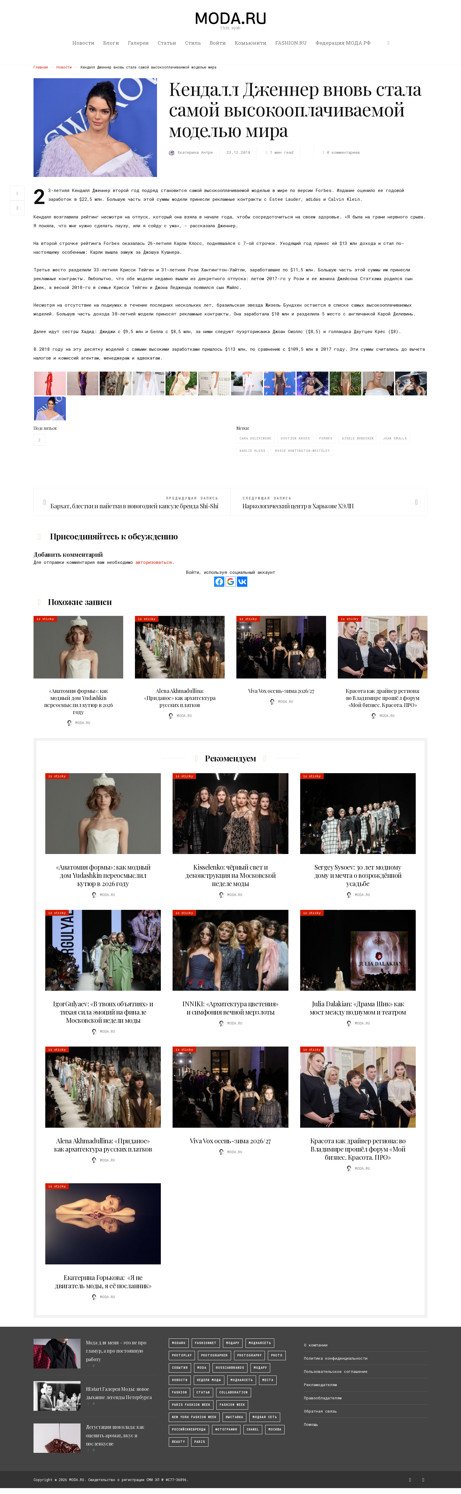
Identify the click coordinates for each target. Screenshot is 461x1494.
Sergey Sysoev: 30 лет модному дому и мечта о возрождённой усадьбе (358, 875)
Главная (41, 67)
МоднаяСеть (260, 1343)
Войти (218, 42)
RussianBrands (230, 1368)
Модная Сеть (265, 1417)
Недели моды (209, 1380)
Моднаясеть (241, 1380)
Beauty (178, 1442)
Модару (260, 1368)
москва (274, 1429)
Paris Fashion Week (191, 1405)
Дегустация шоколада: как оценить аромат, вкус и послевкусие (115, 1435)
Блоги (111, 42)
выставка (234, 1417)
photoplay (182, 1355)
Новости (83, 42)
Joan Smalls (395, 438)
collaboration (233, 1392)
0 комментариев (340, 152)
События (180, 1368)
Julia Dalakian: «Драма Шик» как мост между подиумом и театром (358, 1007)
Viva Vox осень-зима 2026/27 (281, 690)
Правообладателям (323, 1398)
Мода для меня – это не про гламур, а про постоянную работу (116, 1351)
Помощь (311, 1424)
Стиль (193, 42)
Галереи (138, 42)
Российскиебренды (189, 1429)
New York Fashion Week (194, 1417)
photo (277, 1355)
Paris (199, 1442)
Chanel (253, 1429)
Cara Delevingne (255, 438)
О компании (316, 1345)
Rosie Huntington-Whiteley (302, 451)
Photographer (214, 1355)
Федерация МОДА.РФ (343, 42)
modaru (179, 1343)
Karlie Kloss (252, 451)
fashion (179, 1392)
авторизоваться (154, 562)
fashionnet (206, 1343)
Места (267, 1380)
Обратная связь (320, 1411)
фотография (226, 1429)
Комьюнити (250, 42)
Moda (201, 1368)
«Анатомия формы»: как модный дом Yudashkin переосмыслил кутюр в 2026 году (78, 701)
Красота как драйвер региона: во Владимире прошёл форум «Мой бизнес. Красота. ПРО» (383, 697)
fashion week (232, 1405)
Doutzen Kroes (295, 438)
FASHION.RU (291, 42)
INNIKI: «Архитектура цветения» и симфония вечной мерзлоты (230, 1007)
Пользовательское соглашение (336, 1371)
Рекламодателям (320, 1384)
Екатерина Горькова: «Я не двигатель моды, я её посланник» (103, 1281)
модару (232, 1343)
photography (249, 1355)
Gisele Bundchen (358, 438)
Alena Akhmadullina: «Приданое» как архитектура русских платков (180, 697)
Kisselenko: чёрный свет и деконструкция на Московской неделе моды (230, 875)
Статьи (167, 42)
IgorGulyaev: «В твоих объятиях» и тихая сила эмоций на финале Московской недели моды (103, 1012)
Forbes (326, 438)
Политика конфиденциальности (336, 1358)
